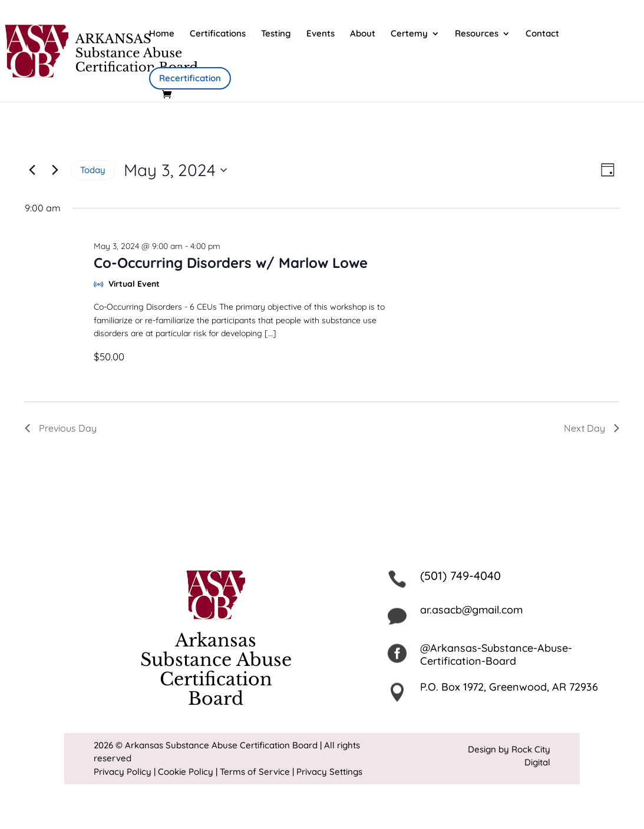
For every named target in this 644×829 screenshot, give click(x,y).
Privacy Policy (122, 771)
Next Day (591, 428)
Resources (476, 34)
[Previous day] (32, 170)
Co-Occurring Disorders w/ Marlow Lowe (231, 262)
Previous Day (61, 428)
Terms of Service (255, 771)
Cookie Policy (185, 771)
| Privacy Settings (327, 771)
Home (161, 34)
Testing (276, 34)
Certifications (218, 34)
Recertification (190, 78)
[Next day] (55, 170)
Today (92, 169)
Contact (542, 34)
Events (320, 34)
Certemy (409, 34)
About (362, 34)
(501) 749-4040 (460, 575)
